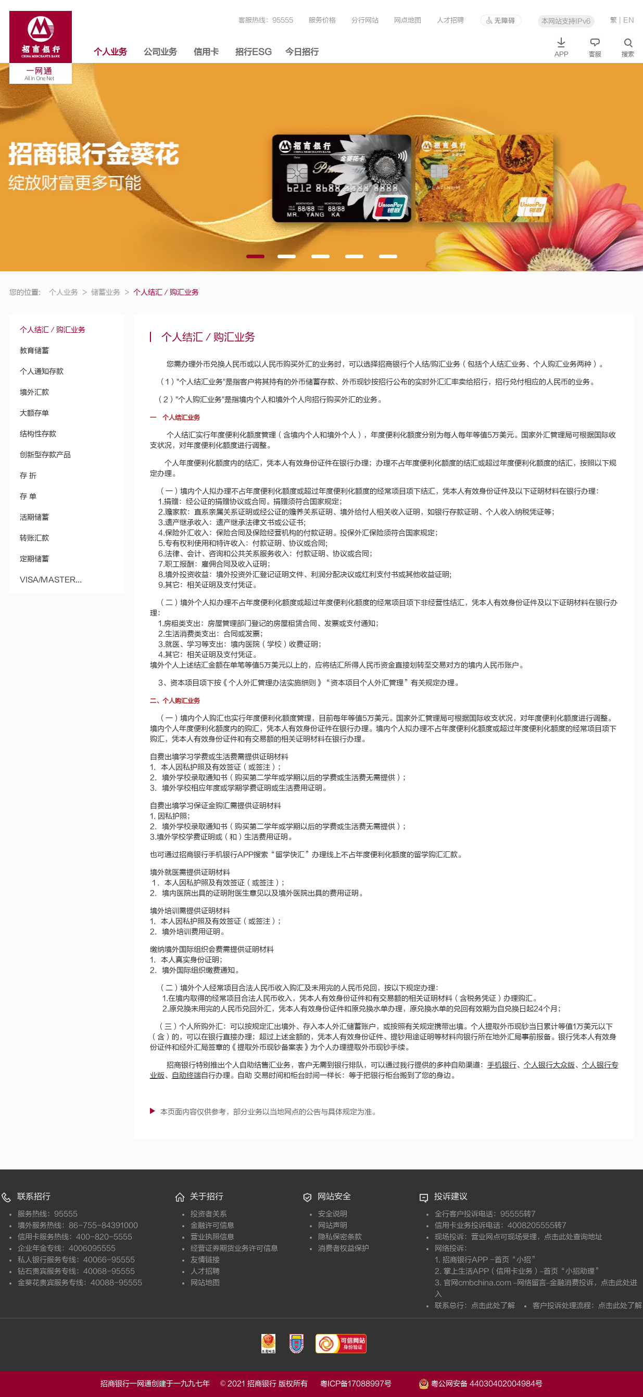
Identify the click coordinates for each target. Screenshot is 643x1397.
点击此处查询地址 (573, 1236)
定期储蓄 (34, 559)
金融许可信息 (212, 1225)
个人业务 (110, 52)
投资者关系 (209, 1214)
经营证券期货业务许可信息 (234, 1248)
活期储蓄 (34, 517)
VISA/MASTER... (51, 579)
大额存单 (34, 413)
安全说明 (332, 1214)
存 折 (28, 475)
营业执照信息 (212, 1236)
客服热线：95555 (265, 20)
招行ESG (253, 52)
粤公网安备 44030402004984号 (481, 1383)
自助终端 (186, 1075)
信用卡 (206, 52)
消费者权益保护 (343, 1248)
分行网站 (365, 20)
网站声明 (332, 1225)
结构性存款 (38, 434)
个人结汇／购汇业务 (52, 329)
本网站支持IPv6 (565, 21)
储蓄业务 (110, 292)
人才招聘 (450, 20)
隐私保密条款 (340, 1236)
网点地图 (407, 20)
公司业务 (160, 52)
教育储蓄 (34, 350)
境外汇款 (34, 392)
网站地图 (205, 1282)
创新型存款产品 (45, 454)
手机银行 (501, 1065)
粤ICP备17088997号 (368, 1383)
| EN (626, 20)
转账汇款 (34, 538)
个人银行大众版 (549, 1065)
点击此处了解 (493, 1305)
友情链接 (205, 1259)
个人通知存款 (42, 371)
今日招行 (302, 52)
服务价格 (322, 20)
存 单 (28, 496)
